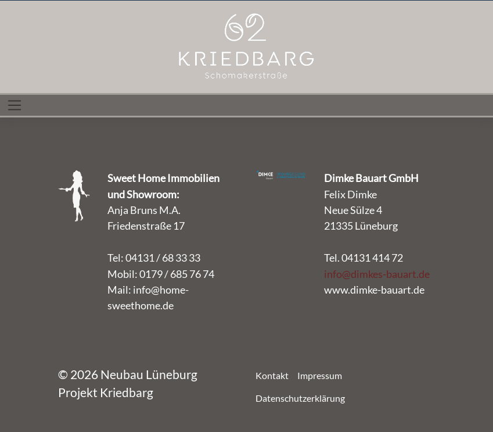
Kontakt (272, 375)
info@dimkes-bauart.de (377, 273)
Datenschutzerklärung (300, 398)
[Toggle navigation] (15, 105)
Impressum (319, 375)
